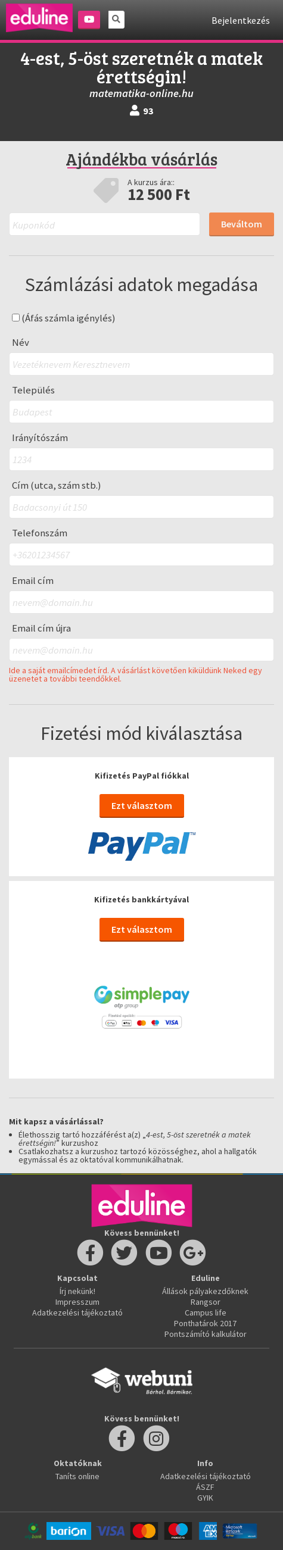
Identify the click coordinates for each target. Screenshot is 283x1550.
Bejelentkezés (241, 20)
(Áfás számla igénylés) (64, 318)
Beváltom (241, 224)
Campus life (205, 1312)
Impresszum (77, 1301)
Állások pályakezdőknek (205, 1291)
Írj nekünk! (77, 1291)
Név (20, 343)
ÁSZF (205, 1487)
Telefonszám (39, 533)
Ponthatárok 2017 (205, 1323)
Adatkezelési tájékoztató (77, 1312)
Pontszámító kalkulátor (205, 1334)
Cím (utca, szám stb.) (56, 485)
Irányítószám (40, 438)
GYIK (205, 1497)
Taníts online (77, 1476)
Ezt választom (141, 805)
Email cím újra (41, 628)
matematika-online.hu (141, 93)
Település (33, 390)
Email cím (33, 581)
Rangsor (205, 1301)
